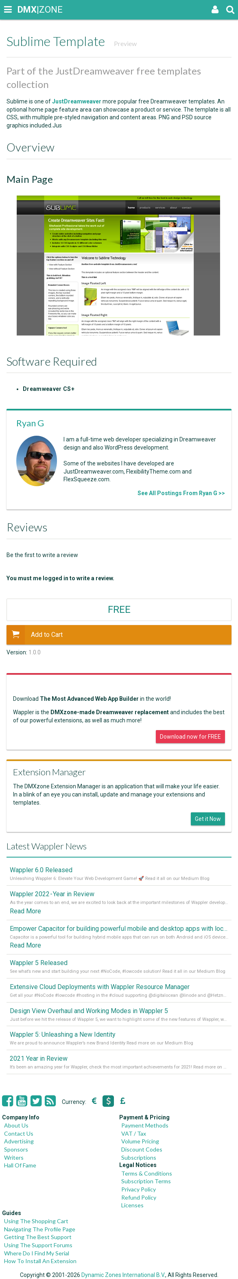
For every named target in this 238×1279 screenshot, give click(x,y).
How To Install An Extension (40, 1260)
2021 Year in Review (39, 1058)
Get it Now (208, 819)
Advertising (19, 1141)
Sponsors (16, 1149)
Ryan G (30, 422)
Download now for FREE (190, 736)
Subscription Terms (146, 1181)
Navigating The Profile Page (39, 1229)
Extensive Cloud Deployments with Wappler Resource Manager (100, 987)
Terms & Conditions (146, 1173)
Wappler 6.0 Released (41, 870)
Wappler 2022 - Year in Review (52, 894)
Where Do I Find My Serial (36, 1253)
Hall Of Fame (20, 1165)
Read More (25, 911)
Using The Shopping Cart (36, 1221)
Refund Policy (138, 1197)
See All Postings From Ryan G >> (181, 493)
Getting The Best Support (38, 1236)
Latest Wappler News (47, 845)
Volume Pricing (140, 1141)
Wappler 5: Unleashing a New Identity (63, 1034)
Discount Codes (141, 1149)
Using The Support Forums (38, 1245)
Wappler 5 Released (39, 963)
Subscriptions (138, 1157)
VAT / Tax (133, 1133)
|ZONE (25, 9)
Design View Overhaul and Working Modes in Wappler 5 (89, 1011)
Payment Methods (144, 1125)
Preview (125, 43)
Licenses (132, 1205)
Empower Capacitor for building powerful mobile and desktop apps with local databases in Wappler (119, 928)
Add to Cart (35, 635)
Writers (14, 1157)
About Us (16, 1125)
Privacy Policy (138, 1189)
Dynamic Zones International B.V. (123, 1275)
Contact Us (18, 1133)
